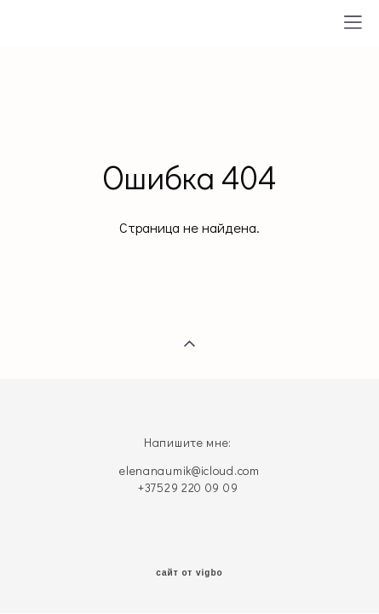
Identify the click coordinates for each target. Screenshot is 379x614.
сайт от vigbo (189, 573)
